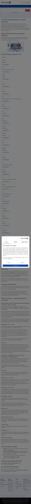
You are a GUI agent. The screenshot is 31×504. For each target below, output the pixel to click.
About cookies (25, 241)
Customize (22, 262)
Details (15, 241)
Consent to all (15, 265)
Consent (6, 241)
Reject (8, 262)
